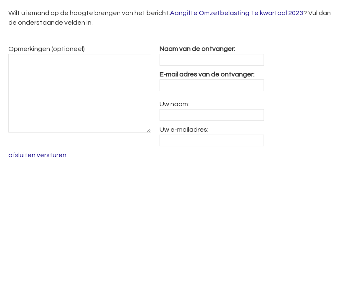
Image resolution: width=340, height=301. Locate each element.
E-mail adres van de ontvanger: (207, 74)
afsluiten (22, 155)
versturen (51, 155)
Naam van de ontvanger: (197, 49)
